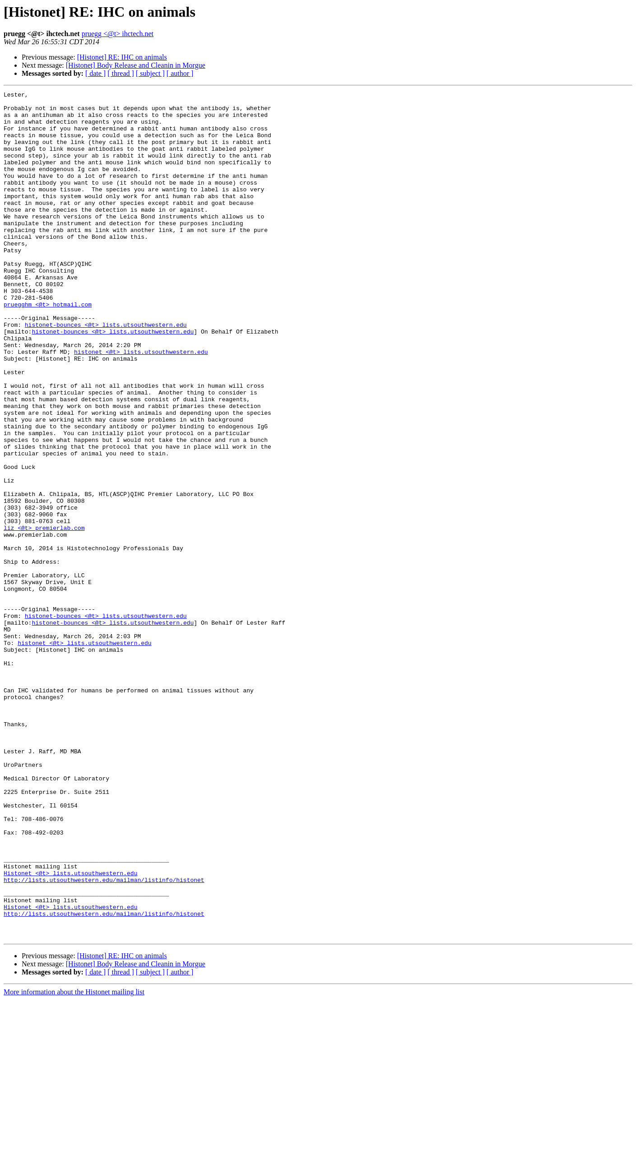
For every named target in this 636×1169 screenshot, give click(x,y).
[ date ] (95, 73)
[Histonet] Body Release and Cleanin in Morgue (135, 65)
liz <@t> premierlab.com (44, 616)
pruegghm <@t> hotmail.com (48, 347)
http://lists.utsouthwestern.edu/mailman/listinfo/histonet (104, 1038)
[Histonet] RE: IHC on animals (122, 57)
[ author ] (180, 73)
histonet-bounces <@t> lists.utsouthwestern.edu (106, 372)
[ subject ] (150, 73)
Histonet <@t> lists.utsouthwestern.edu (70, 1030)
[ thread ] (120, 73)
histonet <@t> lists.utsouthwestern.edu (141, 404)
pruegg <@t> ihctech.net (117, 33)
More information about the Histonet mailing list (74, 1161)
